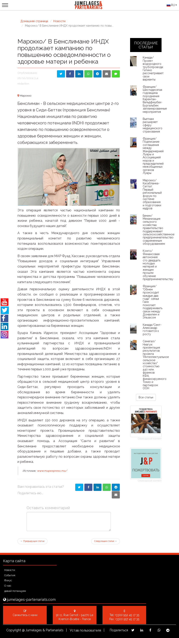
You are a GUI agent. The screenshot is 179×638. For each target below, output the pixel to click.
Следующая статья (105, 541)
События (9, 575)
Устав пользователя (85, 630)
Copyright (13, 630)
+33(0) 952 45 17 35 (127, 615)
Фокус (8, 580)
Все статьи (146, 397)
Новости (59, 21)
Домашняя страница (34, 21)
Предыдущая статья (32, 541)
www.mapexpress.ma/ (52, 470)
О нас (7, 585)
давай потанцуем (15, 590)
